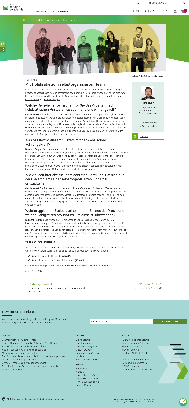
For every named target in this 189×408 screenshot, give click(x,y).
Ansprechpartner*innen (87, 375)
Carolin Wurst (32, 99)
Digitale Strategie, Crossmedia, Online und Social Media (29, 343)
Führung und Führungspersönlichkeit (20, 359)
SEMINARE (39, 11)
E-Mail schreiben (148, 126)
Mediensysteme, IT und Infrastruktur (20, 353)
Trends (35, 20)
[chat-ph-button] (183, 402)
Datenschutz (18, 399)
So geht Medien (83, 385)
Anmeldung (81, 368)
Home (26, 20)
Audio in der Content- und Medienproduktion (24, 349)
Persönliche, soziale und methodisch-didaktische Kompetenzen (33, 356)
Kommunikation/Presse (88, 353)
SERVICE (136, 11)
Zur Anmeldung (170, 321)
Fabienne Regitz (52, 99)
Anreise (80, 372)
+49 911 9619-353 (148, 122)
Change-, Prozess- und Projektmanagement (24, 363)
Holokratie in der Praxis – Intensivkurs (55, 260)
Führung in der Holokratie (49, 256)
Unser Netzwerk (84, 349)
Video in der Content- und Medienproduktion (24, 346)
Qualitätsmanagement (87, 346)
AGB (9, 399)
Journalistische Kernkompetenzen (19, 340)
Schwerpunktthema (12, 369)
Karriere (80, 356)
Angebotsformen (84, 343)
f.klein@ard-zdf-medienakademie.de (95, 265)
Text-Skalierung (138, 3)
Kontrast (144, 3)
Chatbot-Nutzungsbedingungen (51, 399)
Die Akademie (83, 340)
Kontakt (165, 11)
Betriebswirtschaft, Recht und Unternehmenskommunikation (32, 366)
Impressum (30, 399)
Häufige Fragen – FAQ (87, 378)
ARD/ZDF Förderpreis (86, 359)
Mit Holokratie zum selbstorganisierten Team (63, 20)
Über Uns (150, 11)
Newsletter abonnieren (87, 381)
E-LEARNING (60, 11)
